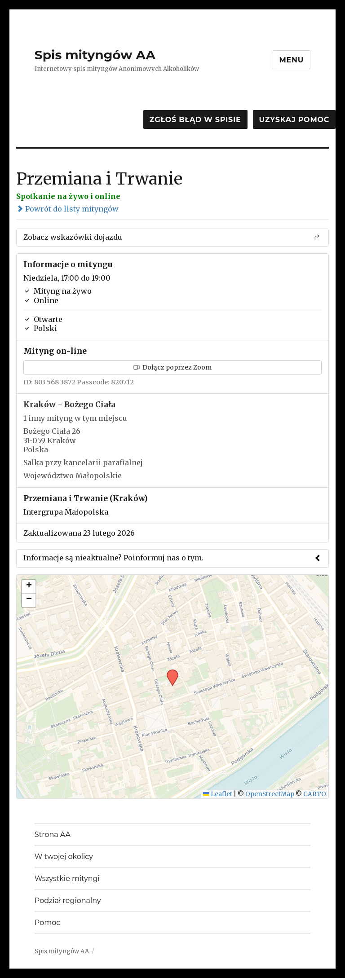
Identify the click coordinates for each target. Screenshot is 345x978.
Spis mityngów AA (95, 54)
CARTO (314, 794)
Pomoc (47, 922)
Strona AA (53, 834)
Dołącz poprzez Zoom (172, 367)
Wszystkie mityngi (67, 878)
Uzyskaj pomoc (294, 119)
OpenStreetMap (269, 794)
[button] (169, 672)
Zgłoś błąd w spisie (195, 119)
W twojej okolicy (64, 856)
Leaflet (217, 794)
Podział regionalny (68, 900)
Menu (291, 60)
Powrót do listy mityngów (67, 208)
